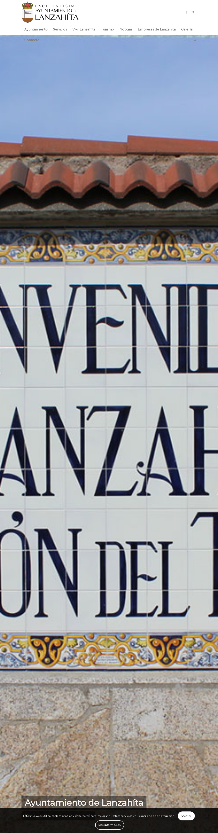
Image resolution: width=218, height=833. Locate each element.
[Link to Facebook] (187, 12)
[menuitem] (36, 29)
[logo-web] (50, 12)
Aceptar (186, 815)
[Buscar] (193, 40)
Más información (109, 824)
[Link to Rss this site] (193, 12)
